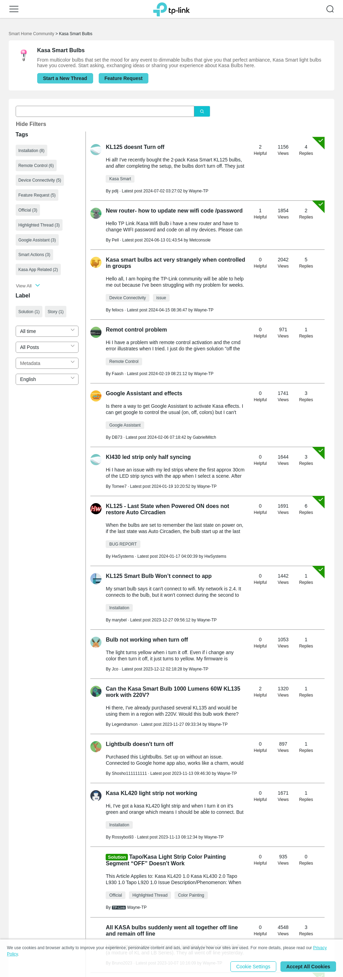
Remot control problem (136, 330)
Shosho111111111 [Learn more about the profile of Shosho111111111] (129, 773)
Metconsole (200, 240)
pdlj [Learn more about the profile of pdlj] (115, 191)
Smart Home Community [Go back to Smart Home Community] (31, 33)
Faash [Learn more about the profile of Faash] (117, 373)
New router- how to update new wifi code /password (174, 211)
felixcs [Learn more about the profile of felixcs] (117, 310)
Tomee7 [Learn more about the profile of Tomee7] (119, 486)
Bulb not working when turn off (147, 640)
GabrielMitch (204, 437)
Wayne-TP (198, 191)
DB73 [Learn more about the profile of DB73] (117, 437)
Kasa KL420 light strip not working (151, 793)
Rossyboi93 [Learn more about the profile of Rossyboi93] (123, 837)
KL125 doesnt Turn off (135, 147)
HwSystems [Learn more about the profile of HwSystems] (123, 556)
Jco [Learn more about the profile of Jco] (115, 669)
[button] (14, 9)
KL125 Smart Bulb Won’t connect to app (159, 576)
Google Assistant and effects (144, 393)
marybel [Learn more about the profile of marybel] (119, 620)
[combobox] (47, 331)
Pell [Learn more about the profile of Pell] (115, 240)
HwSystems (215, 556)
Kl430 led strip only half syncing (148, 457)
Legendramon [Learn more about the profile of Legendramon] (125, 724)
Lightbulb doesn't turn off (139, 744)
